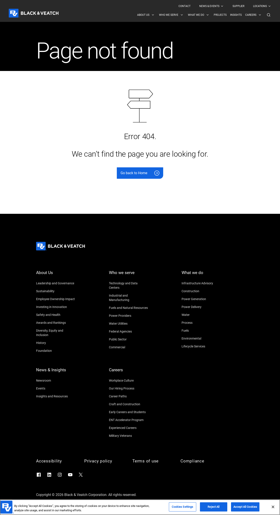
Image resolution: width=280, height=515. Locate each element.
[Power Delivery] (201, 307)
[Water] (201, 315)
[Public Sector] (128, 339)
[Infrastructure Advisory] (201, 283)
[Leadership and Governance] (55, 283)
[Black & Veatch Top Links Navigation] (224, 6)
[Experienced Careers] (128, 428)
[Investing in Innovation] (55, 307)
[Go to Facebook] (38, 474)
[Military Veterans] (128, 436)
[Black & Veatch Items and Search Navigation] (204, 15)
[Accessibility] (55, 461)
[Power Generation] (201, 299)
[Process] (201, 322)
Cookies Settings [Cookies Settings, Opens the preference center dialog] (182, 507)
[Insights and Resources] (55, 396)
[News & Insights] (55, 372)
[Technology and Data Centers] (128, 285)
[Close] (273, 507)
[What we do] (201, 275)
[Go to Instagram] (59, 474)
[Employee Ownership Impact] (55, 299)
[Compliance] (200, 461)
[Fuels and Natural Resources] (128, 308)
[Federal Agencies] (128, 331)
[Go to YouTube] (70, 474)
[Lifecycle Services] (201, 346)
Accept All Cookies (245, 507)
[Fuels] (201, 330)
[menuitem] (184, 6)
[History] (55, 343)
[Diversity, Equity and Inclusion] (55, 332)
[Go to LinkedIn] (49, 474)
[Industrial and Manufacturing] (128, 297)
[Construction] (201, 291)
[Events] (55, 388)
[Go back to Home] (140, 173)
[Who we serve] (128, 275)
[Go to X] (80, 474)
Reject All (213, 507)
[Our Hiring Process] (128, 388)
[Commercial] (128, 347)
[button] (268, 15)
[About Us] (55, 275)
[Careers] (128, 372)
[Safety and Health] (55, 315)
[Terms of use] (152, 461)
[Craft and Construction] (128, 404)
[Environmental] (201, 338)
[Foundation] (55, 351)
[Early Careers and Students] (128, 412)
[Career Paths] (128, 396)
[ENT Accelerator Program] (128, 420)
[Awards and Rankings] (55, 322)
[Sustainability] (55, 291)
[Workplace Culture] (128, 380)
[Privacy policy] (104, 461)
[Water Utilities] (128, 323)
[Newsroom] (55, 380)
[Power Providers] (128, 315)
